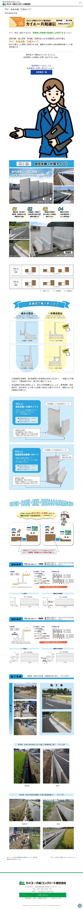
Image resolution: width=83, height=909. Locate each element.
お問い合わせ (43, 895)
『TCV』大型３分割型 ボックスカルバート (62, 857)
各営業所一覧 (41, 72)
